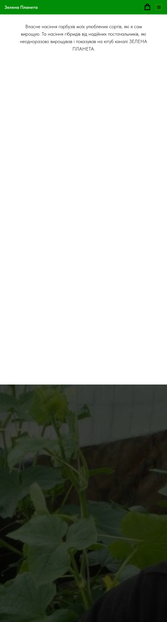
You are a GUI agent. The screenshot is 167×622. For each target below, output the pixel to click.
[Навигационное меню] (158, 7)
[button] (147, 7)
